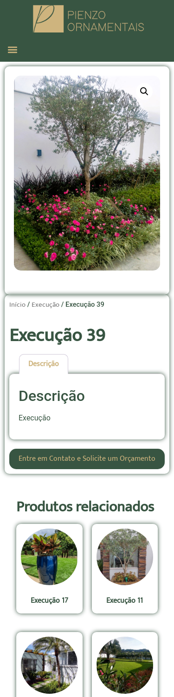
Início (17, 304)
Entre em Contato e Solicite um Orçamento (87, 458)
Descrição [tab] (43, 364)
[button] (12, 49)
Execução (45, 304)
